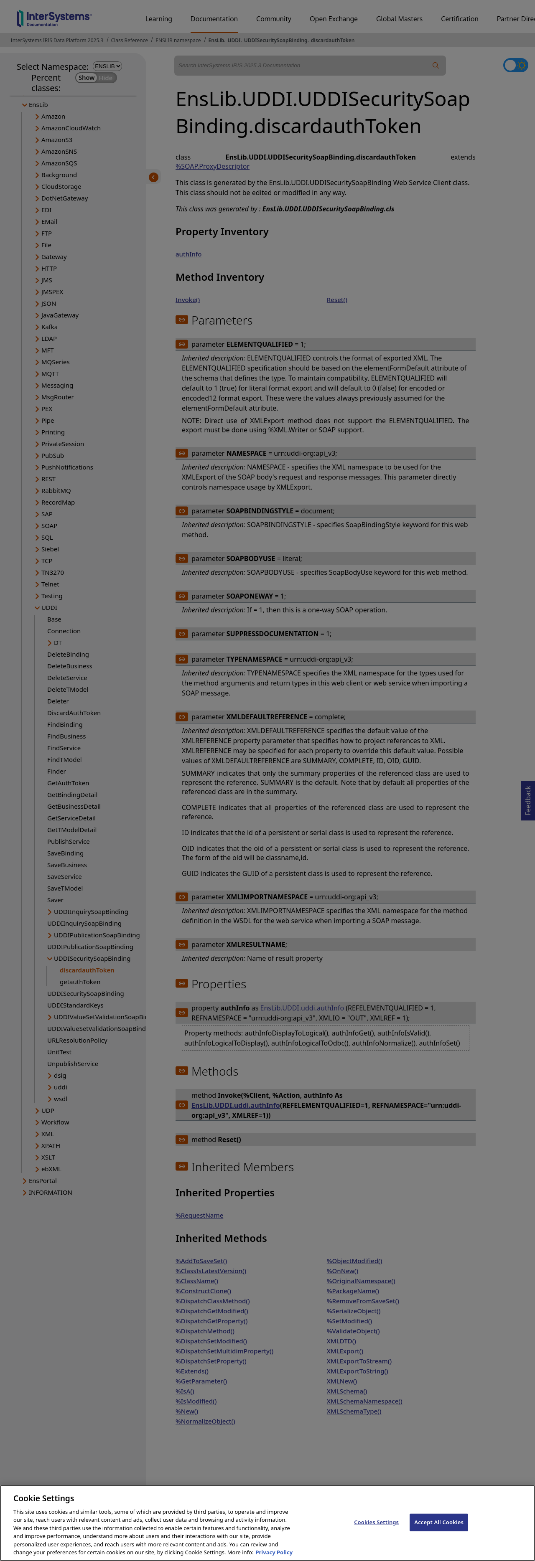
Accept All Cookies (439, 1529)
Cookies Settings (376, 1529)
